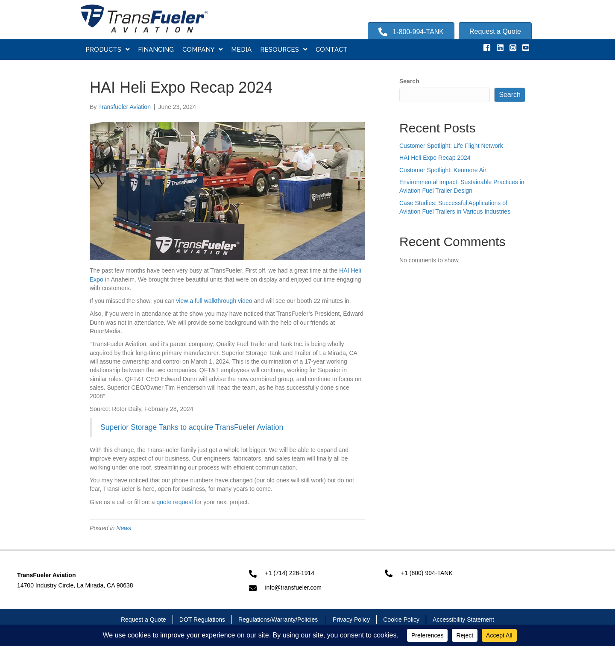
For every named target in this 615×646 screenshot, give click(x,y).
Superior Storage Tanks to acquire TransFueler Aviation (191, 427)
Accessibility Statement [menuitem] (463, 619)
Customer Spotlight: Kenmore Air (442, 170)
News (123, 528)
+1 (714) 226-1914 (290, 573)
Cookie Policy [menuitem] (401, 619)
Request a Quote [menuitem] (143, 619)
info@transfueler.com (293, 587)
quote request (174, 502)
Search (409, 81)
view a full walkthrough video (214, 300)
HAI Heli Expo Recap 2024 (435, 157)
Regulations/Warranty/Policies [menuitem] (278, 619)
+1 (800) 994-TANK (427, 573)
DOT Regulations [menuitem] (202, 619)
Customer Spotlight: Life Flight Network (451, 145)
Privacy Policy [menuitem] (351, 619)
